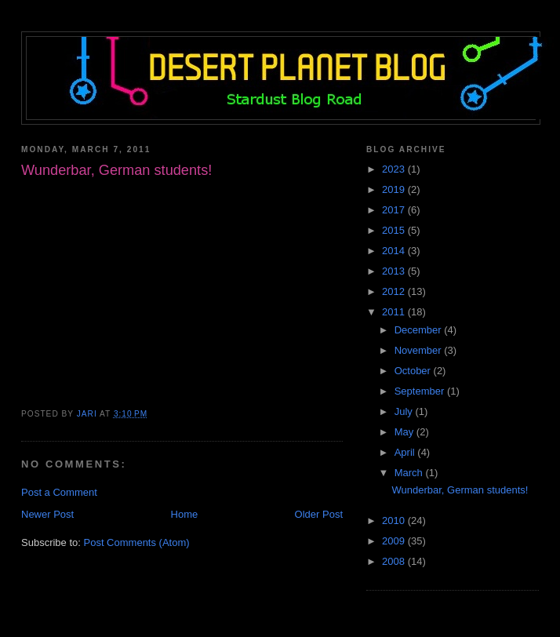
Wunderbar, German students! (459, 490)
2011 (395, 312)
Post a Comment (59, 492)
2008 (395, 561)
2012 (395, 291)
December (420, 330)
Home (184, 514)
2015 (395, 230)
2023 (395, 169)
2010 (395, 520)
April (406, 452)
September (421, 391)
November (420, 350)
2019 (395, 189)
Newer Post (47, 514)
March (410, 473)
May (405, 432)
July (405, 411)
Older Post (319, 514)
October (414, 371)
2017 (395, 210)
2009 (395, 541)
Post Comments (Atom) (137, 542)
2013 (395, 271)
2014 (395, 251)
